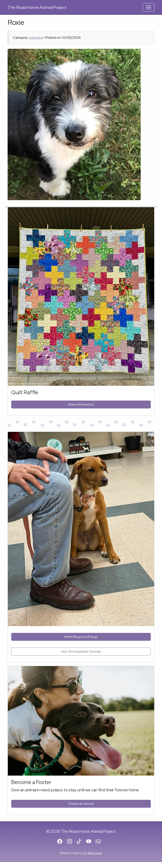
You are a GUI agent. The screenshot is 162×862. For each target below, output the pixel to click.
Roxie (16, 22)
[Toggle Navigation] (148, 7)
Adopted (36, 37)
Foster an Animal (81, 803)
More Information (81, 404)
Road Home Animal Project (37, 7)
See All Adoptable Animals (81, 651)
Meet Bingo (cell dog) (81, 637)
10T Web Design (92, 853)
